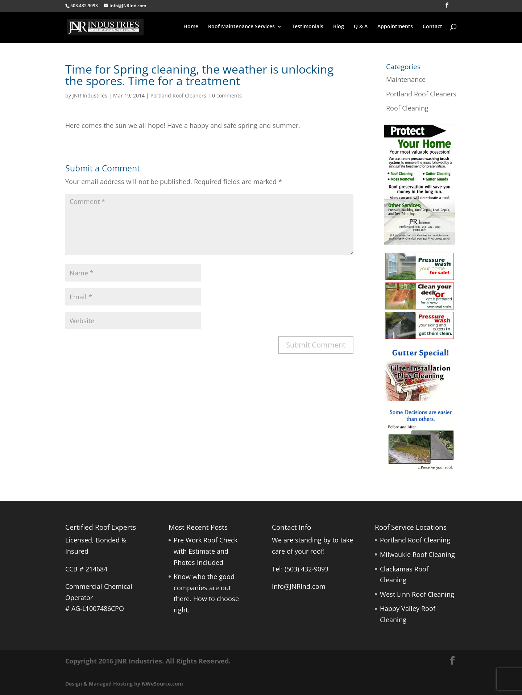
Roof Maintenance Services (241, 27)
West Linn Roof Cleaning (417, 594)
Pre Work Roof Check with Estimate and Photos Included (205, 551)
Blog (338, 27)
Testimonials (307, 27)
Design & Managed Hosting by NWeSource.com (124, 683)
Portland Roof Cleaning (415, 540)
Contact (432, 27)
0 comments (227, 95)
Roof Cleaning (407, 108)
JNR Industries (89, 95)
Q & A (361, 27)
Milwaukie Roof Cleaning (417, 554)
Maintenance (406, 79)
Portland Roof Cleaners (178, 95)
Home (190, 27)
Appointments (395, 27)
